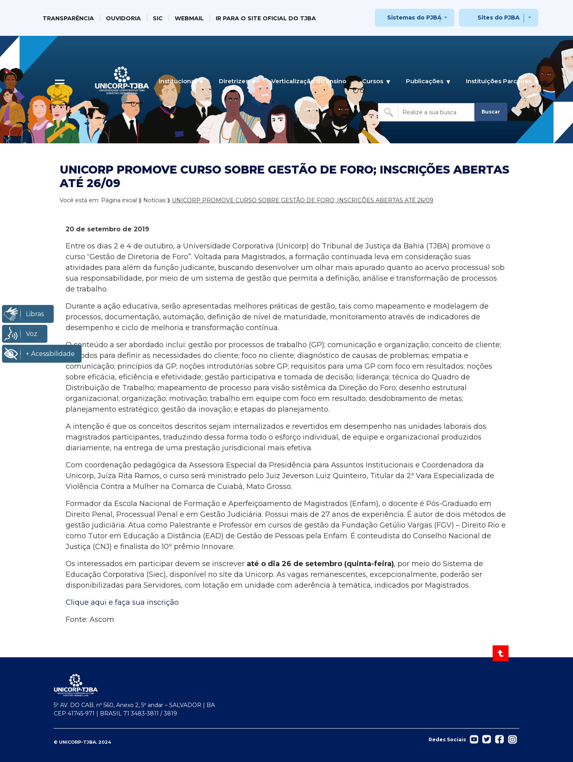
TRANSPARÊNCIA (68, 18)
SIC (158, 18)
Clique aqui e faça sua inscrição (122, 602)
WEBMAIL (189, 18)
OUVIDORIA (123, 18)
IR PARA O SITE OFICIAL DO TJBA (266, 18)
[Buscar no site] (427, 112)
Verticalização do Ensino (308, 81)
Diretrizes (234, 81)
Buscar (490, 112)
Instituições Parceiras (498, 81)
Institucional (177, 81)
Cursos (372, 81)
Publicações (424, 81)
